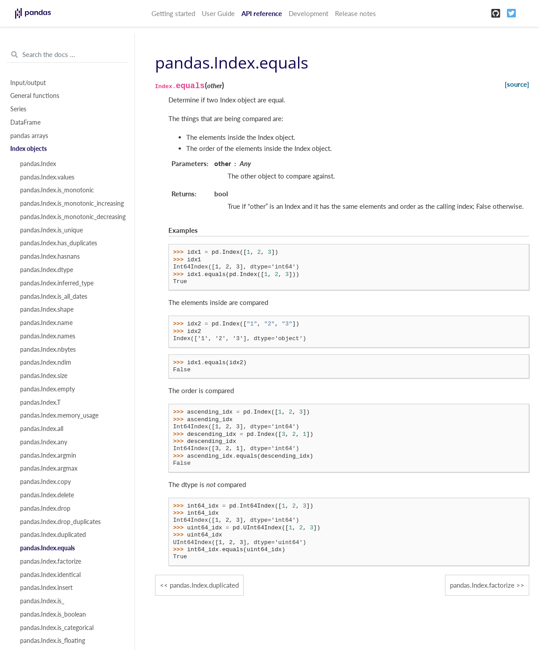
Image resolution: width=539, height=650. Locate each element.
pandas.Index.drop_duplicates (60, 521)
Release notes (355, 13)
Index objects (28, 148)
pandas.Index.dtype (46, 269)
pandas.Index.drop (45, 508)
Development (308, 13)
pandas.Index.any (43, 442)
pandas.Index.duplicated (53, 534)
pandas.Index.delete (47, 495)
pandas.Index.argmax (49, 468)
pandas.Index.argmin (48, 455)
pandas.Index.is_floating (52, 640)
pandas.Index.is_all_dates (53, 296)
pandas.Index (38, 163)
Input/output (28, 82)
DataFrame (25, 122)
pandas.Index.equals (47, 548)
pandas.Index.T (40, 402)
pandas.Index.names (47, 336)
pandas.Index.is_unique (51, 230)
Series (18, 109)
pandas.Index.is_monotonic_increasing (72, 203)
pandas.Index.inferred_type (57, 283)
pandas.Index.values (47, 177)
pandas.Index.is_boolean (53, 614)
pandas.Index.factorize (50, 561)
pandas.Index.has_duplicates (58, 243)
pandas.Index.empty (47, 389)
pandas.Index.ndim (45, 362)
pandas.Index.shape (47, 309)
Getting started (173, 13)
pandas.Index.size (43, 375)
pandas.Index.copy (45, 481)
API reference (261, 13)
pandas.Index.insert (46, 587)
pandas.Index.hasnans (50, 256)
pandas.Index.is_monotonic (57, 190)
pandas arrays (29, 135)
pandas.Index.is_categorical (57, 627)
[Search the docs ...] (67, 55)
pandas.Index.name (46, 322)
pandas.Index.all (41, 428)
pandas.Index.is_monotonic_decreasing (72, 216)
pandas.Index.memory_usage (59, 415)
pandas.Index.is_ (42, 601)
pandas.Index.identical (50, 574)
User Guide (218, 13)
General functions (34, 95)
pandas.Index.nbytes (48, 349)
